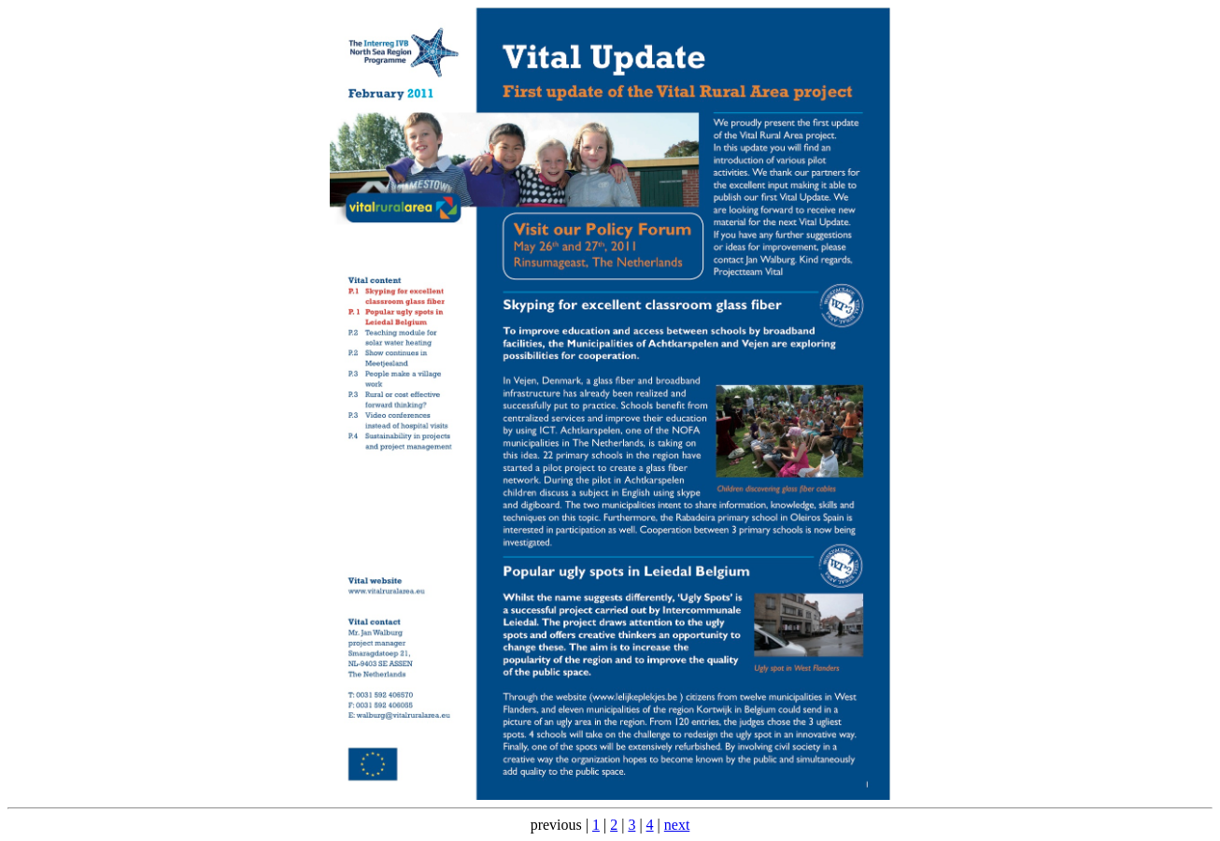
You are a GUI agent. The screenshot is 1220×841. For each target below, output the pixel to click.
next (677, 825)
